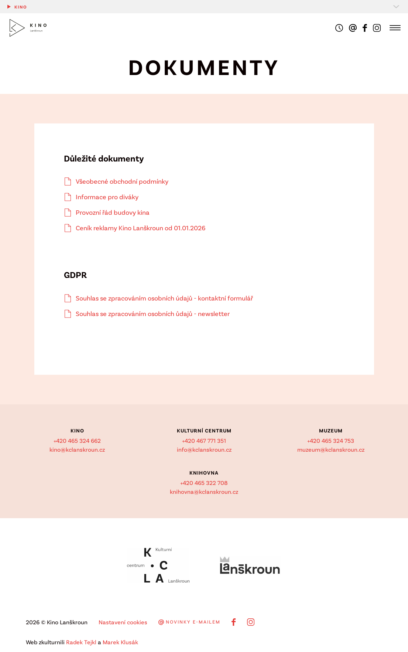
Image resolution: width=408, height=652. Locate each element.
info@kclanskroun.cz (204, 449)
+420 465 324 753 (330, 440)
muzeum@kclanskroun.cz (330, 449)
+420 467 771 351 (204, 440)
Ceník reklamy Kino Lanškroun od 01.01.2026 (141, 228)
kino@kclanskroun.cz (77, 449)
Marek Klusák (120, 641)
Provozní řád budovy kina (113, 212)
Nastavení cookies (123, 621)
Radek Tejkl (81, 641)
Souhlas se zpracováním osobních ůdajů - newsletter (153, 313)
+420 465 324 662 (77, 440)
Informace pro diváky (107, 197)
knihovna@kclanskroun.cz (204, 491)
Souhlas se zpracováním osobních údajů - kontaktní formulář (164, 298)
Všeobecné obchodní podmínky (122, 181)
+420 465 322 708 (204, 482)
